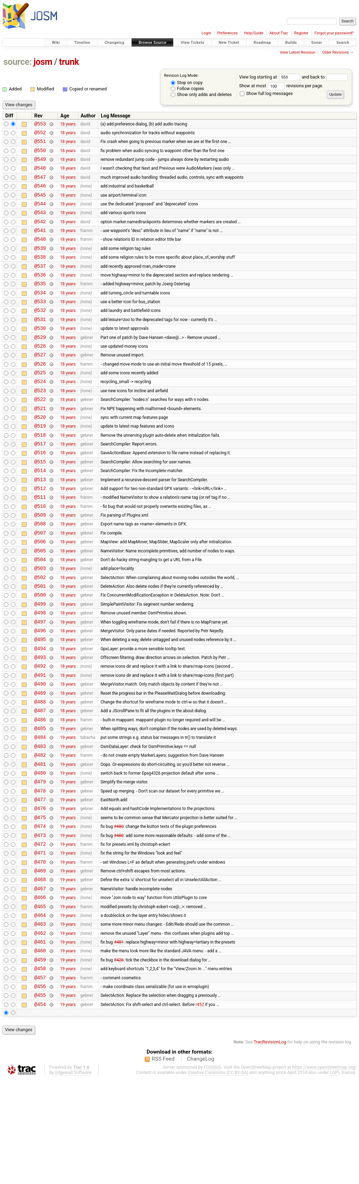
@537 (40, 283)
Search (342, 42)
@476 (40, 890)
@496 (40, 691)
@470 (40, 950)
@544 (40, 214)
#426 (118, 1059)
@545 (40, 204)
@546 (40, 194)
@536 (40, 293)
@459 (40, 1059)
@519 (40, 462)
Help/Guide (253, 33)
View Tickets (192, 42)
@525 (40, 403)
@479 (40, 860)
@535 (40, 303)
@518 (40, 472)
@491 (40, 741)
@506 (40, 591)
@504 (40, 611)
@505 (40, 602)
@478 (40, 870)
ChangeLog (200, 1164)
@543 (40, 223)
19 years (68, 800)
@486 (40, 791)
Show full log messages (266, 93)
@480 (40, 850)
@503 (40, 621)
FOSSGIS (212, 1172)
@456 (40, 1089)
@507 (40, 582)
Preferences (227, 33)
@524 (40, 412)
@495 (40, 701)
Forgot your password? (334, 33)
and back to (325, 77)
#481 (118, 1039)
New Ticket (229, 42)
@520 (40, 452)
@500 (40, 651)
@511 (40, 542)
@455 (40, 1099)
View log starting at (270, 77)
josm (42, 62)
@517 (40, 482)
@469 (40, 960)
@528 (40, 373)
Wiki (56, 42)
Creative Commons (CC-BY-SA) (218, 1177)
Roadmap (262, 42)
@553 (40, 124)
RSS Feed (163, 1164)
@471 (40, 940)
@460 (40, 1049)
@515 (40, 502)
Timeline (82, 42)
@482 (40, 830)
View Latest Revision (297, 52)
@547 (40, 184)
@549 (40, 164)
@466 (40, 989)
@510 (40, 552)
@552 (40, 134)
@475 (40, 900)
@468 (40, 969)
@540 (40, 253)
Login (206, 33)
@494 (40, 711)
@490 (40, 751)
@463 (40, 1019)
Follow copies (187, 88)
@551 (40, 144)
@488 (40, 771)
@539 (40, 263)
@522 (40, 432)
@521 (40, 443)
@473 (40, 920)
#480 (118, 910)
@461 (40, 1039)
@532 (40, 333)
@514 (40, 512)
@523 (40, 423)
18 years (68, 124)
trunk (69, 62)
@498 (40, 671)
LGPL (335, 1177)
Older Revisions (335, 52)
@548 (40, 174)
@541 (40, 243)
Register (301, 33)
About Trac (279, 33)
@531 (40, 343)
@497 (40, 681)
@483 (40, 820)
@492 (40, 731)
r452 (200, 1109)
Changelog (114, 42)
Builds (291, 42)
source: (18, 62)
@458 (40, 1069)
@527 (40, 383)
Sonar (316, 42)
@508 (40, 572)
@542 (40, 234)
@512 (40, 532)
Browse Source (153, 42)
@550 (40, 154)
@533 (40, 323)
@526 (40, 393)
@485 (40, 800)
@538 (40, 273)
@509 (40, 562)
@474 (40, 910)
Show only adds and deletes (201, 94)
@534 (40, 313)
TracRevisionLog (270, 1147)
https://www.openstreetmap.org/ (324, 1172)
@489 (40, 761)
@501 (40, 641)
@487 (40, 780)
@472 (40, 930)
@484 (40, 810)
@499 (40, 661)
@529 (40, 363)
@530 (40, 353)
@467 (40, 980)
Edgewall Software (73, 1177)
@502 (40, 631)
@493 (40, 721)
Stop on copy (187, 82)
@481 (40, 840)
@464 (40, 1009)
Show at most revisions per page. (281, 85)
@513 (40, 522)
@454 (40, 1109)
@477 (40, 880)
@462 (40, 1029)
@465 (40, 999)
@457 (40, 1079)
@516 (40, 492)
